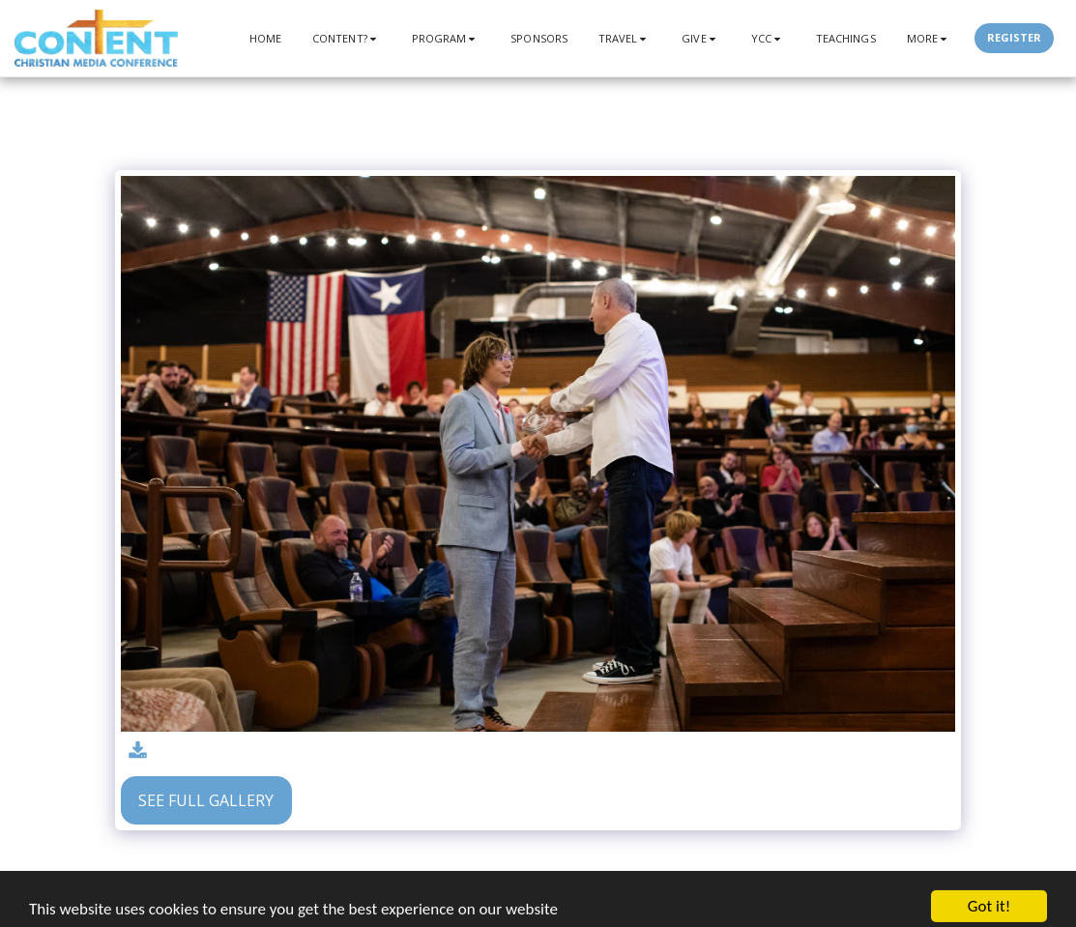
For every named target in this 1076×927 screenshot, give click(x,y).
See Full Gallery (206, 800)
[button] (346, 38)
